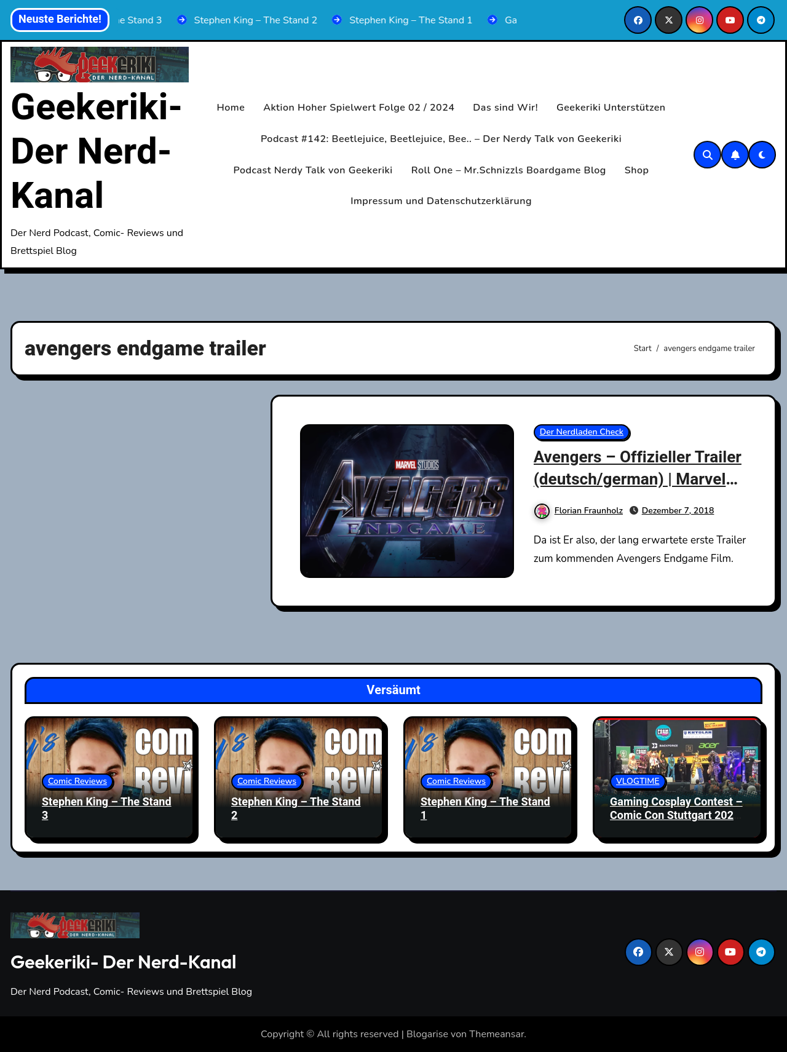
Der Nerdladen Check (581, 432)
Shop (637, 170)
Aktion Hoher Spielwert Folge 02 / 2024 (358, 107)
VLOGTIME (638, 781)
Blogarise (427, 1034)
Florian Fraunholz (578, 509)
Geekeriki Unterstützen (611, 107)
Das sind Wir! (505, 107)
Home (231, 107)
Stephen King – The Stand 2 (296, 809)
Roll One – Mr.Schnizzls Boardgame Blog (508, 170)
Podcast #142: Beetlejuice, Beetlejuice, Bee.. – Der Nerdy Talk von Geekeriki (441, 139)
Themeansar (496, 1034)
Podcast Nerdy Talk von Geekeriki (313, 170)
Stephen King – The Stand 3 (107, 809)
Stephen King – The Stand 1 (485, 809)
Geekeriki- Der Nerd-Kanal (96, 152)
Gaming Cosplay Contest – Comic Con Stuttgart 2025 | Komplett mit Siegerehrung (676, 822)
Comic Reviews (77, 781)
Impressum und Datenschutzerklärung (441, 201)
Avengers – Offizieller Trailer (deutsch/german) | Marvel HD (631, 478)
